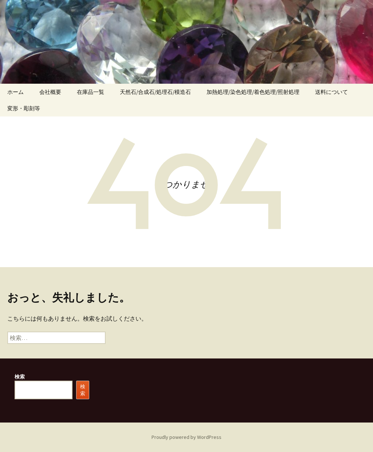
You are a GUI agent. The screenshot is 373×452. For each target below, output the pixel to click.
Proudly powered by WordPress (186, 437)
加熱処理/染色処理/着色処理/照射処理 (253, 91)
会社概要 (50, 91)
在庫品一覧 (90, 91)
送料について (331, 91)
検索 (20, 376)
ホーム (15, 91)
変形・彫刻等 (23, 108)
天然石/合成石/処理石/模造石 (155, 91)
